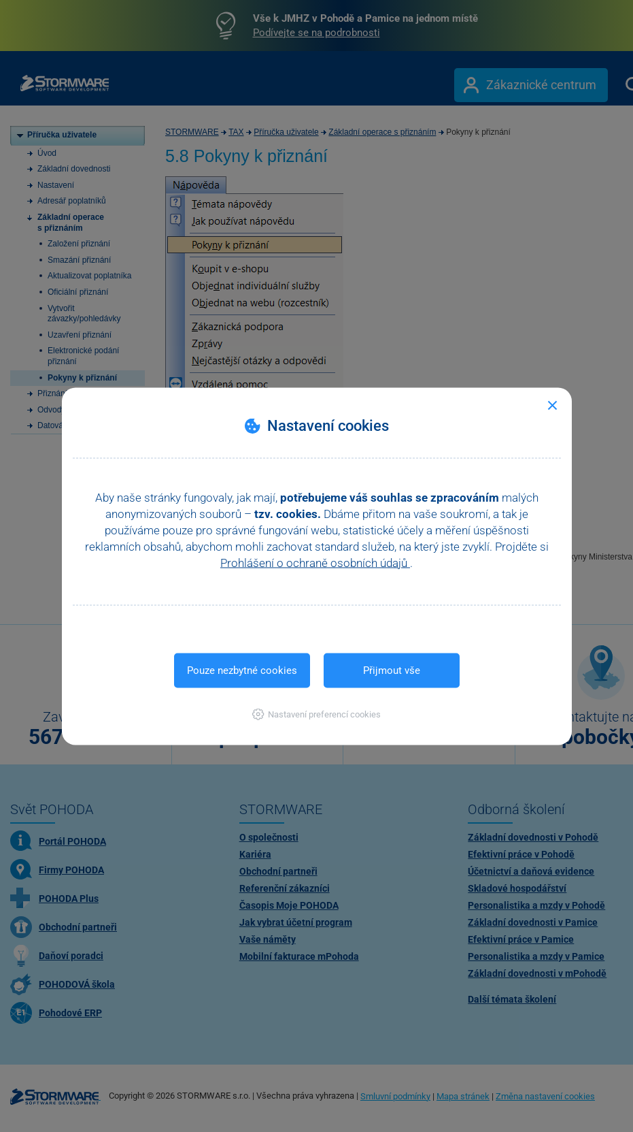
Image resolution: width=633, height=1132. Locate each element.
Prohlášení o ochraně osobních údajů (315, 562)
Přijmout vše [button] (391, 670)
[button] (316, 714)
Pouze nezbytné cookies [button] (242, 670)
